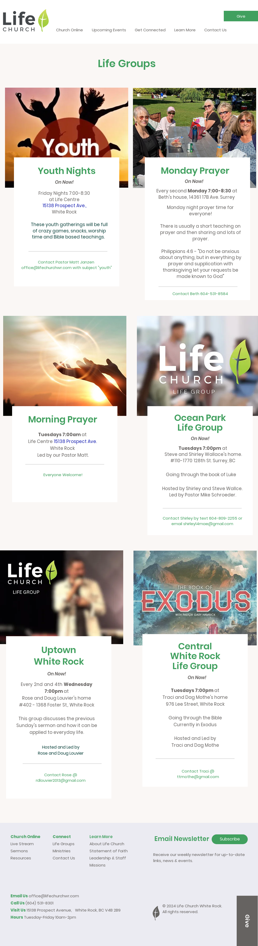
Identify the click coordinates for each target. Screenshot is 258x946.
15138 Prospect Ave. (75, 441)
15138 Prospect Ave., (64, 205)
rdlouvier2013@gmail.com (61, 780)
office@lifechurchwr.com (54, 896)
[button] (241, 16)
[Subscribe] (230, 839)
